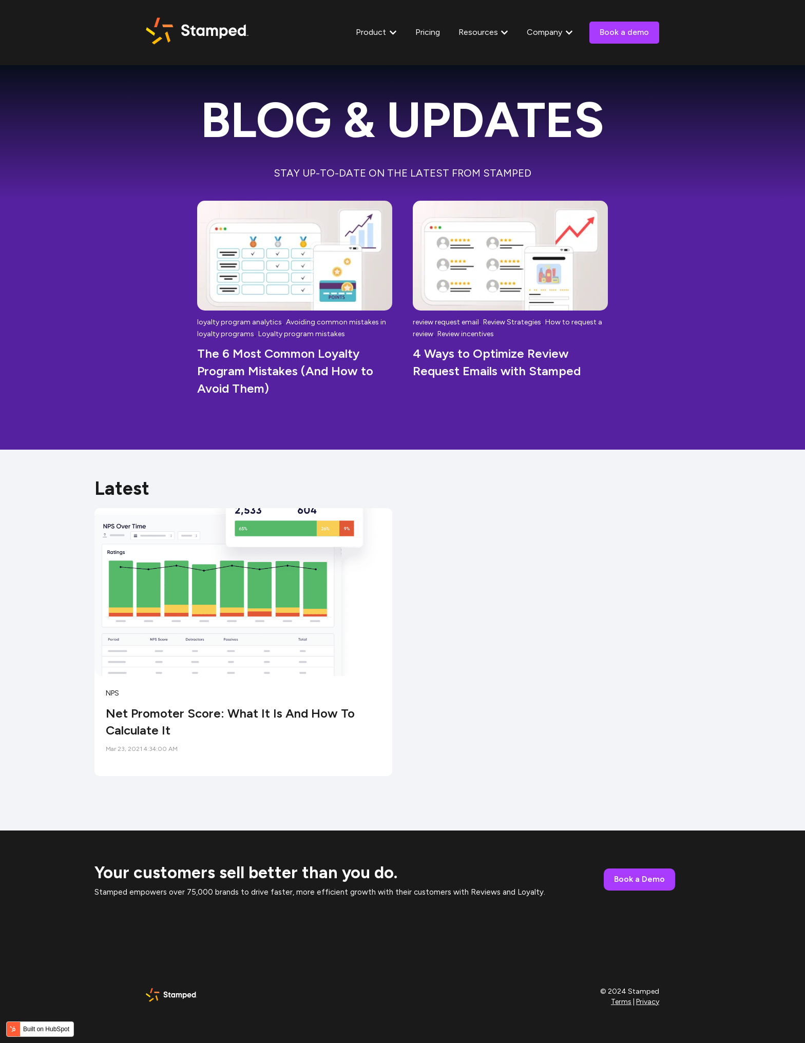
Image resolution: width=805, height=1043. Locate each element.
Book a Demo (639, 879)
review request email (446, 322)
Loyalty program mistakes (301, 334)
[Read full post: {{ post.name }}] (294, 256)
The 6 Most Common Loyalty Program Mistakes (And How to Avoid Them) (285, 370)
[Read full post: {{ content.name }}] (243, 591)
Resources (478, 32)
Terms (621, 1001)
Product (371, 32)
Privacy (647, 1001)
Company (544, 32)
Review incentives (465, 334)
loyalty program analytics (239, 322)
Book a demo (624, 32)
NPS (112, 693)
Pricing (427, 32)
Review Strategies (512, 322)
